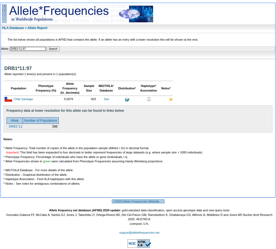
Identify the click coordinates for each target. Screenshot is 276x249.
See (106, 99)
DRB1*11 (15, 126)
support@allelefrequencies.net (139, 232)
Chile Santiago (23, 99)
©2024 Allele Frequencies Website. (138, 201)
